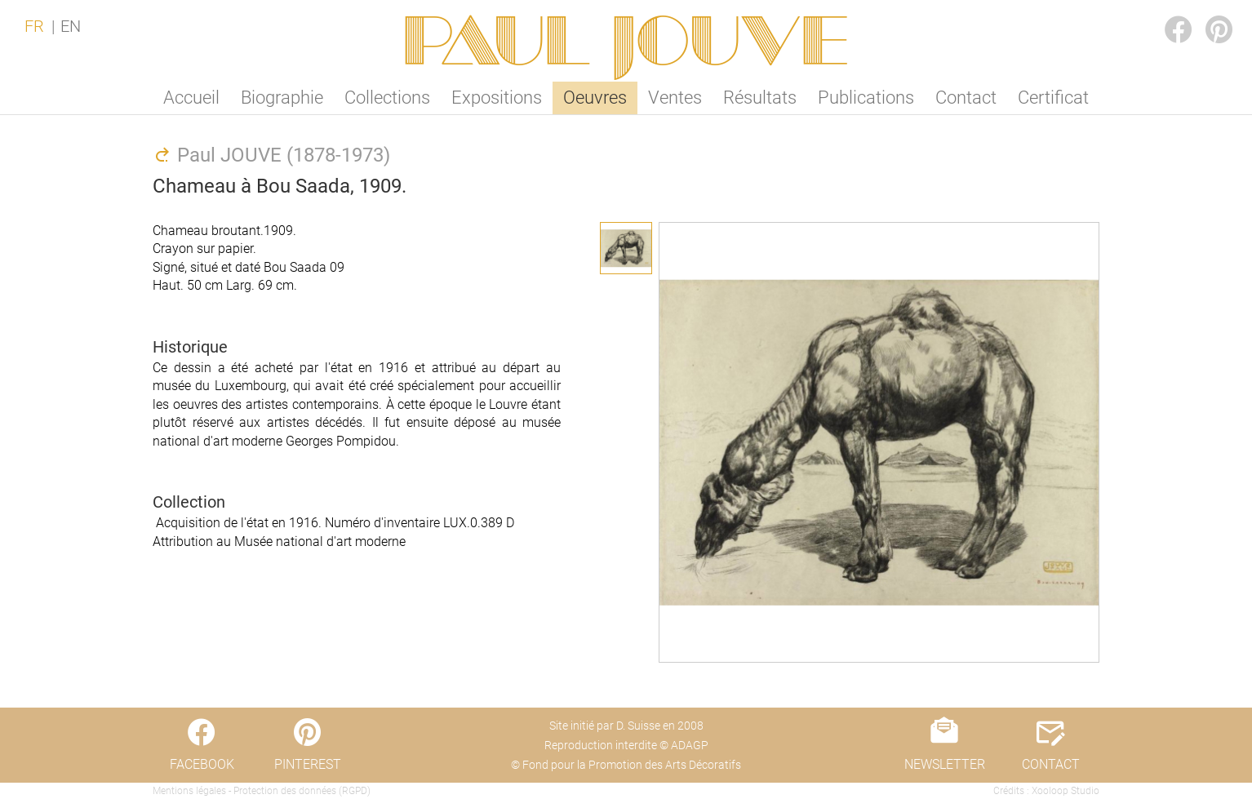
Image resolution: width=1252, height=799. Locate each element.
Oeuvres (595, 97)
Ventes (675, 97)
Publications (866, 97)
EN (70, 26)
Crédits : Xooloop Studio (1046, 791)
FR (34, 26)
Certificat (1053, 97)
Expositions (496, 97)
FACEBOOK (1165, 13)
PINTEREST (1206, 13)
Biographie (282, 97)
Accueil (191, 97)
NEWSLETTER (944, 764)
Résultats (760, 97)
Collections (387, 97)
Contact (966, 97)
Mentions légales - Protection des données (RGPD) (262, 791)
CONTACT (1051, 764)
